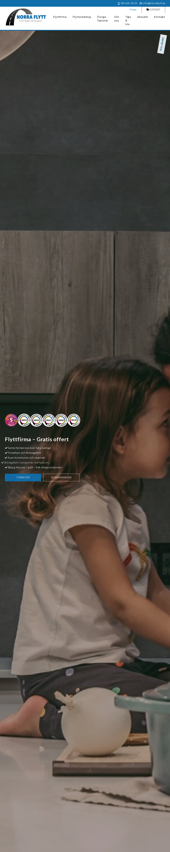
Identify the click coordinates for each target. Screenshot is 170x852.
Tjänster (23, 481)
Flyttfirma (59, 17)
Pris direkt (85, 35)
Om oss (116, 19)
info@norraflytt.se (152, 3)
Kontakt (159, 17)
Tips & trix (128, 21)
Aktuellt (142, 17)
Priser (133, 10)
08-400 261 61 (127, 3)
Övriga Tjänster (102, 19)
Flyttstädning (82, 17)
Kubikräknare (61, 481)
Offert (153, 10)
